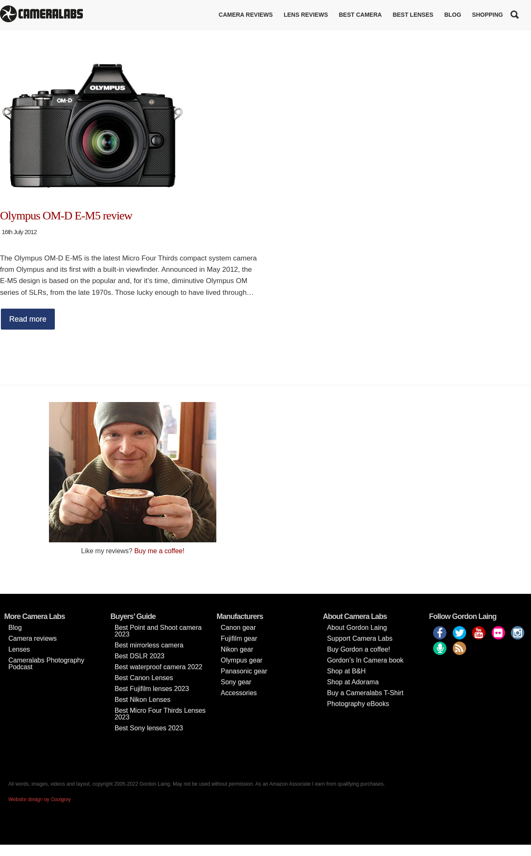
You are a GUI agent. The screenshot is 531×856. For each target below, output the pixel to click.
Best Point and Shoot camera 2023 (158, 631)
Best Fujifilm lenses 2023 (152, 688)
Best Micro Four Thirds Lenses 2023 (160, 714)
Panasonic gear (244, 671)
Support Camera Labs (359, 638)
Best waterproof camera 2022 (159, 666)
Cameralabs (41, 14)
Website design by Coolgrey (39, 799)
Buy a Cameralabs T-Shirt (365, 692)
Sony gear (236, 682)
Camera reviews (246, 14)
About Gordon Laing (357, 627)
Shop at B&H (346, 671)
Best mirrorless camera (149, 645)
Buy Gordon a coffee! (358, 649)
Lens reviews (306, 14)
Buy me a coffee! (159, 550)
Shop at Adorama (353, 682)
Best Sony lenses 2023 (149, 728)
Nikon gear (237, 649)
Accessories (239, 692)
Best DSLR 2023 (139, 656)
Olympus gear (242, 660)
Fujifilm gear (239, 638)
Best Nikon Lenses (142, 699)
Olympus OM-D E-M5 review (66, 215)
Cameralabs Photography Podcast (46, 663)
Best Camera (360, 14)
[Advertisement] (398, 460)
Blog (452, 14)
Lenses (19, 649)
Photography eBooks (358, 703)
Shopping (487, 14)
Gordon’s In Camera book (365, 660)
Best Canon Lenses (144, 677)
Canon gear (238, 627)
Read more (27, 319)
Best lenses (412, 14)
